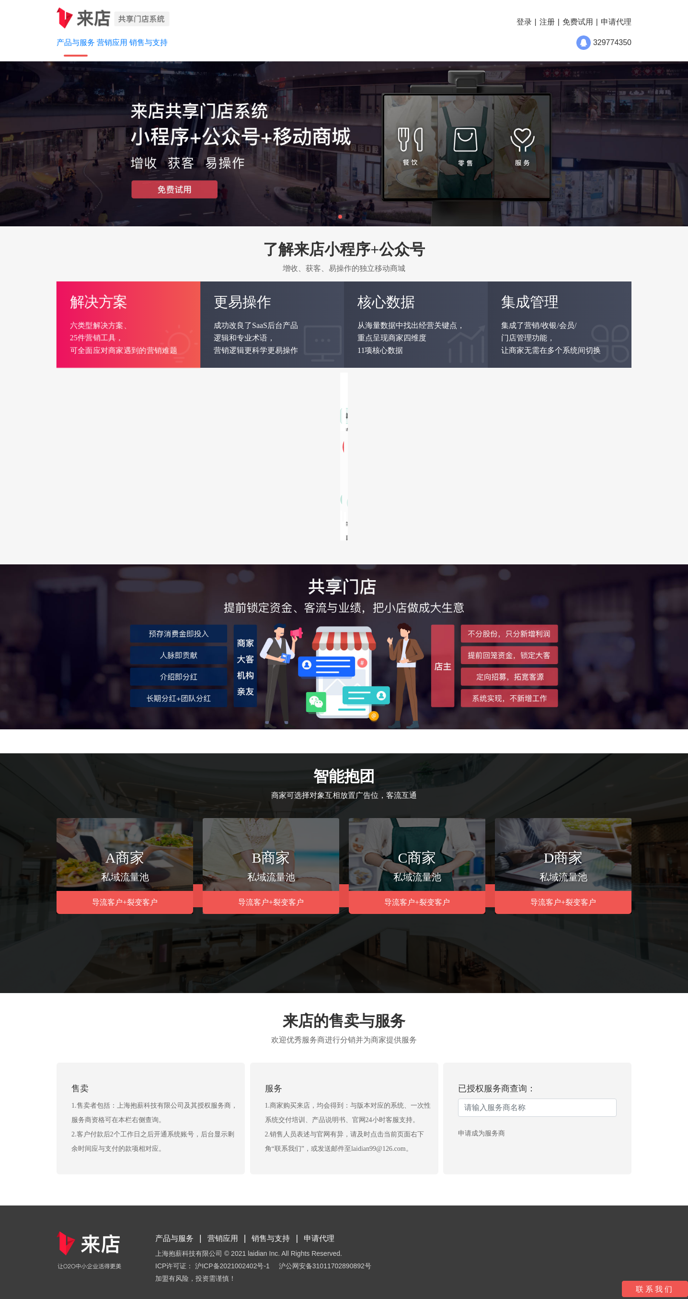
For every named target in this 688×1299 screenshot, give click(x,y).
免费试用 (577, 22)
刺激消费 (426, 439)
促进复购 (485, 439)
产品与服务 (174, 1238)
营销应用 (222, 1238)
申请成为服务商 (481, 1133)
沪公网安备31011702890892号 (325, 1266)
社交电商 (258, 416)
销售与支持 (271, 1238)
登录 (524, 22)
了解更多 (303, 520)
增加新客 (426, 416)
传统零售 (139, 416)
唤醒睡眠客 (548, 416)
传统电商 (199, 416)
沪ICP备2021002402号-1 (232, 1266)
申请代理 (616, 22)
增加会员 (485, 416)
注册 (547, 22)
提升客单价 (548, 439)
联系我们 (655, 1289)
